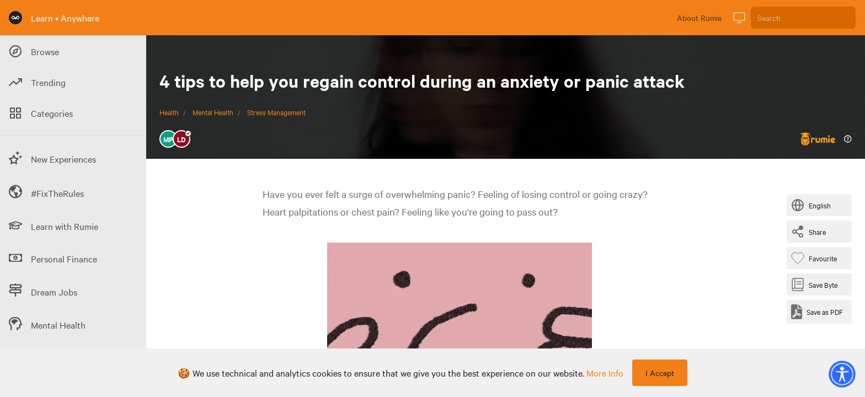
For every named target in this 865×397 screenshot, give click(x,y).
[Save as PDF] (817, 311)
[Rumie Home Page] (15, 17)
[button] (842, 374)
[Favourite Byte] (816, 258)
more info (604, 373)
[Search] (803, 17)
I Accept (659, 372)
